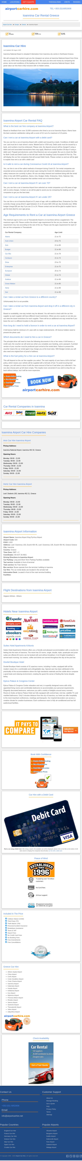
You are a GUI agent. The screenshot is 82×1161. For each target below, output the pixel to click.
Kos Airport (11, 993)
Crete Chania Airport (15, 981)
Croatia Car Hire (9, 1147)
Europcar (8, 271)
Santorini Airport (13, 1005)
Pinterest (77, 1156)
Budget (7, 249)
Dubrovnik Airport (52, 1139)
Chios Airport (12, 974)
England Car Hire (10, 1131)
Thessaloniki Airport (14, 1007)
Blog (81, 1156)
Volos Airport (12, 1009)
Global (7, 275)
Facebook (67, 1156)
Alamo (7, 237)
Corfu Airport (12, 976)
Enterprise (9, 266)
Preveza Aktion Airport (15, 998)
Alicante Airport (51, 1131)
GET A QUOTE (28, 2)
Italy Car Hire (8, 1142)
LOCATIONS (14, 2)
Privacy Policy (51, 1109)
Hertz (7, 288)
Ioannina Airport (13, 984)
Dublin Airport (51, 1136)
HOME (4, 2)
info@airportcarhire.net (12, 1116)
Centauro (8, 258)
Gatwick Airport (51, 1144)
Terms (48, 1112)
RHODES (76, 2)
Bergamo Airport (52, 1133)
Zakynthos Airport (14, 1012)
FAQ (48, 1106)
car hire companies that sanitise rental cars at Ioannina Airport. (37, 178)
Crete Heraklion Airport (15, 979)
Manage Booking (52, 1101)
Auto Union (9, 241)
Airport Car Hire (7, 24)
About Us (49, 1098)
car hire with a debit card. (55, 851)
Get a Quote (50, 1103)
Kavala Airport (12, 988)
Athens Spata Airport (15, 972)
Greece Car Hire (9, 1139)
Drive (7, 262)
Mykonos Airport (13, 995)
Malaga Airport (51, 1147)
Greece (24, 24)
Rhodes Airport (13, 1000)
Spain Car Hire (9, 1144)
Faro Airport (50, 1142)
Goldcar (8, 279)
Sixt (6, 292)
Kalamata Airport (13, 986)
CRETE (67, 2)
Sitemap (49, 1114)
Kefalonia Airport (13, 990)
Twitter (71, 1156)
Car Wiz (8, 254)
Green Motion (10, 284)
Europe (17, 24)
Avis (6, 245)
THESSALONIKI (55, 2)
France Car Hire (9, 1133)
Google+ (74, 1156)
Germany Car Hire (10, 1136)
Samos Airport (12, 1002)
